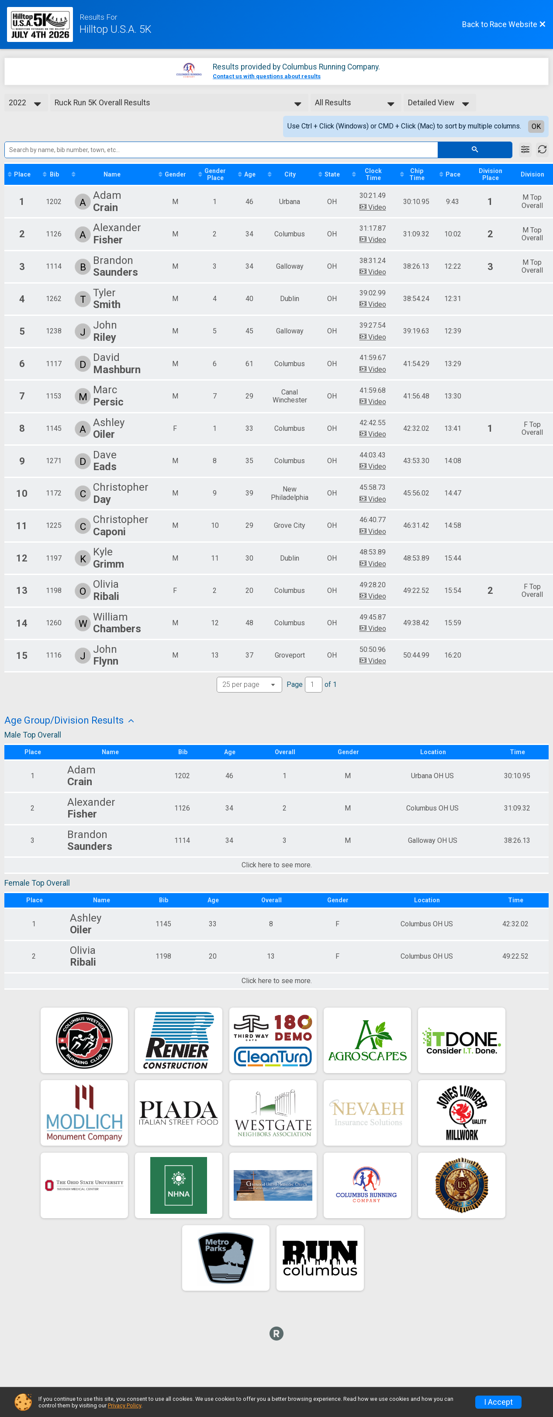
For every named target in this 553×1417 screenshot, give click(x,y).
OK (536, 126)
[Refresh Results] (542, 149)
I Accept (498, 1402)
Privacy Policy (124, 1405)
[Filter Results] (525, 149)
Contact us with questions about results (267, 76)
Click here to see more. (277, 865)
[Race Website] (43, 24)
